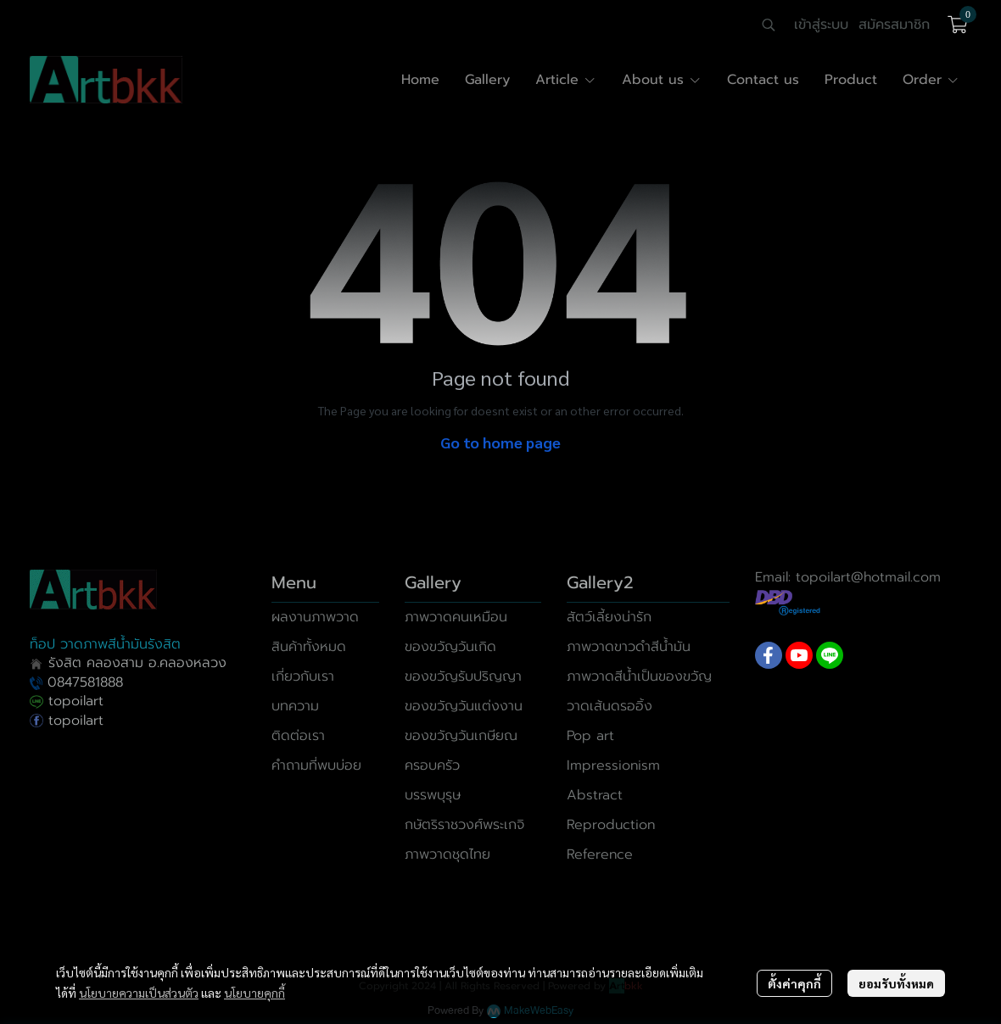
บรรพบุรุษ (433, 795)
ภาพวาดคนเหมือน (456, 617)
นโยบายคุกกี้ (254, 992)
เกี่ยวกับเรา (302, 676)
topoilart (66, 701)
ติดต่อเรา (298, 736)
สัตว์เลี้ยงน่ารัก (609, 617)
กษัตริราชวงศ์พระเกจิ (464, 825)
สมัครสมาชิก (894, 24)
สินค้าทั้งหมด (308, 647)
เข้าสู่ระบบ (821, 24)
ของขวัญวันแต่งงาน (464, 706)
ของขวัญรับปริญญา (463, 676)
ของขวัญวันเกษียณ (461, 736)
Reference (600, 854)
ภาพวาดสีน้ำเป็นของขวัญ (639, 676)
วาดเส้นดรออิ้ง (609, 706)
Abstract (595, 795)
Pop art (590, 736)
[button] (769, 25)
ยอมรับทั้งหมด (896, 983)
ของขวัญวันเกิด (450, 647)
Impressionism (613, 765)
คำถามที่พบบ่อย (316, 765)
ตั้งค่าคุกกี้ (794, 983)
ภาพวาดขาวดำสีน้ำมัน (629, 647)
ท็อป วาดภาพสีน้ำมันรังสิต (105, 644)
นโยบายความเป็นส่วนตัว (139, 992)
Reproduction (611, 825)
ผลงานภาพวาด (315, 617)
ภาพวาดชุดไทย (447, 854)
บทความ (295, 706)
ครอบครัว (432, 765)
